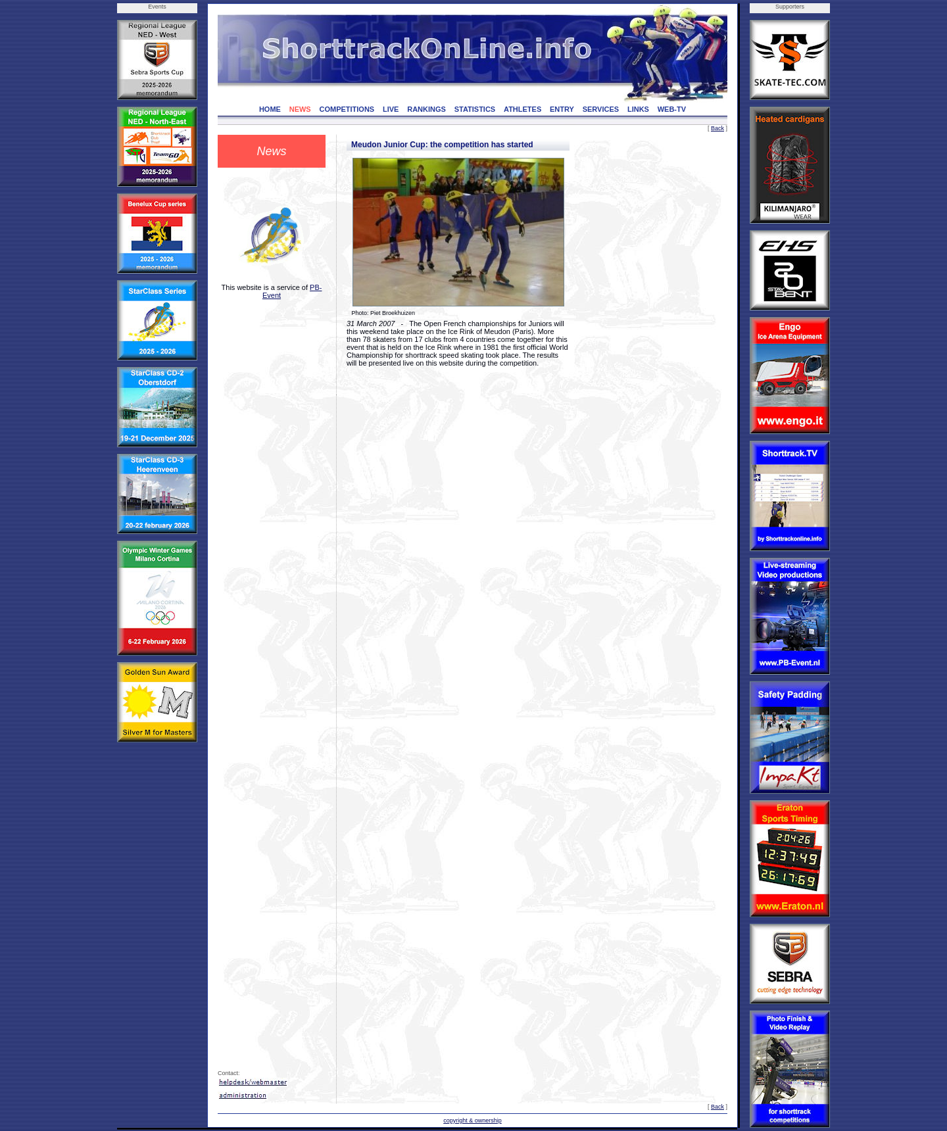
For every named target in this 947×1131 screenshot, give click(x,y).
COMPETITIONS (346, 109)
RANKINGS (426, 109)
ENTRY (562, 109)
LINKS (638, 109)
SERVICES (601, 109)
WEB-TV (672, 109)
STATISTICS (475, 109)
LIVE (391, 109)
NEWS (300, 109)
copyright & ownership (472, 1120)
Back (717, 128)
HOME (270, 109)
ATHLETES (522, 109)
